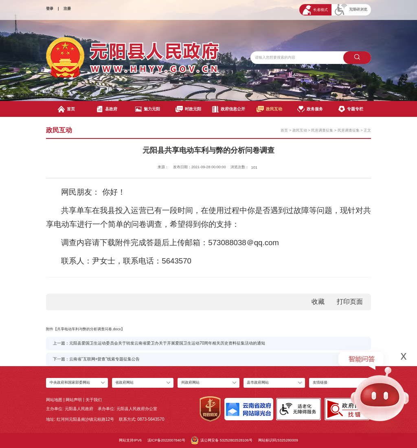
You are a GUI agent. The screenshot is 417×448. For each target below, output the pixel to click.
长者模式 (315, 10)
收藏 (318, 301)
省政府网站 (124, 382)
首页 (66, 109)
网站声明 (74, 399)
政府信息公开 (228, 109)
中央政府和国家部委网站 (70, 382)
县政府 (107, 109)
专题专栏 (350, 109)
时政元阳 (188, 109)
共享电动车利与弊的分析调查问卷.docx (89, 329)
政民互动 (269, 109)
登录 (49, 9)
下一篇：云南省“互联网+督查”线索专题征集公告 (96, 359)
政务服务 (310, 109)
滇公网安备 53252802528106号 (221, 440)
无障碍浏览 (351, 9)
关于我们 (94, 399)
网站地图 (54, 399)
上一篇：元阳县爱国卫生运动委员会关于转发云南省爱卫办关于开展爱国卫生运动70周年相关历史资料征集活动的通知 (159, 343)
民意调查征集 (322, 130)
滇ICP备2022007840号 (166, 440)
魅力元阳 (147, 109)
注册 (67, 9)
